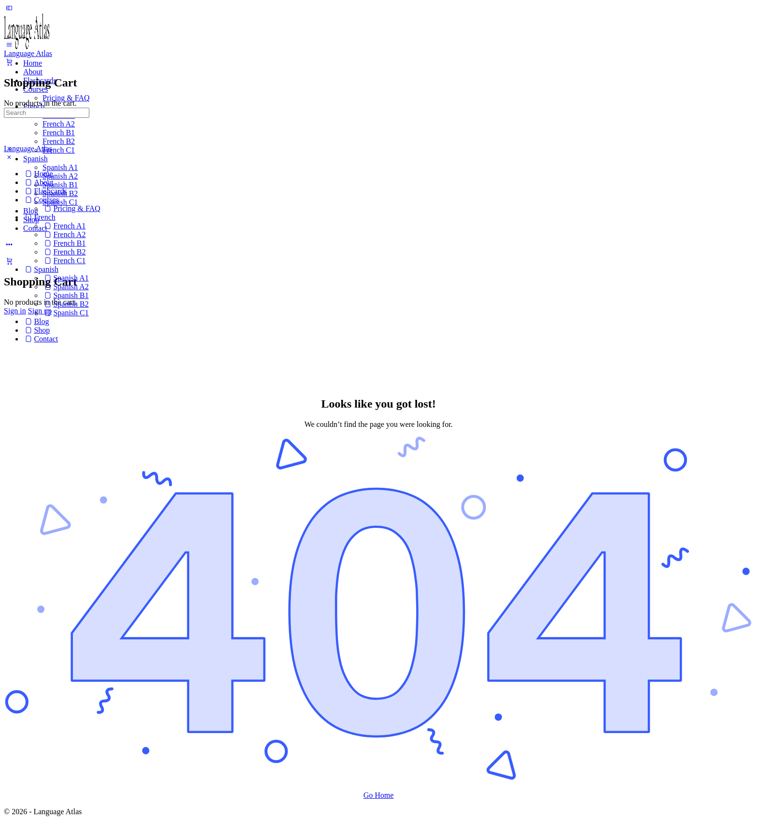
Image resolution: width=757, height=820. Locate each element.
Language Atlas (28, 53)
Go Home (379, 795)
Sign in (15, 311)
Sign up (40, 311)
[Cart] (9, 261)
